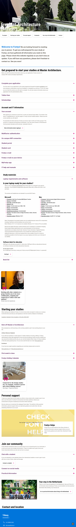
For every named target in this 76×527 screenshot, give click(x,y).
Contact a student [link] (8, 463)
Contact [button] (60, 35)
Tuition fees (6, 95)
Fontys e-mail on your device (12, 158)
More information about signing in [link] (13, 128)
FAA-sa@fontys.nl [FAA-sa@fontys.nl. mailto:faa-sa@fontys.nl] (6, 349)
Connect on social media (10, 468)
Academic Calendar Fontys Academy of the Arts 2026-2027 (15, 317)
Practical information (9, 473)
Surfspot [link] (7, 254)
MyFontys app (7, 162)
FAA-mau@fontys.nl (10, 525)
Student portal (7, 143)
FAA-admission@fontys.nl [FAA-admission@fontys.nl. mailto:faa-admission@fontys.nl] (17, 349)
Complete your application (11, 83)
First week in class (8, 353)
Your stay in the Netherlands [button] (49, 35)
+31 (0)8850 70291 (10, 522)
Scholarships (6, 100)
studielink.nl (42, 86)
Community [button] (36, 35)
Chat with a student (8, 454)
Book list (6, 260)
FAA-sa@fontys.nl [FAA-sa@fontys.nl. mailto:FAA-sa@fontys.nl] (39, 340)
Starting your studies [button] (15, 35)
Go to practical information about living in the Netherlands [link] (55, 491)
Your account (6, 111)
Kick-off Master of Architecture (13, 325)
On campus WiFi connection (11, 138)
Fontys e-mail (6, 153)
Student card (6, 148)
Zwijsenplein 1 (6, 517)
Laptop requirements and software (15, 179)
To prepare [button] (4, 35)
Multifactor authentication (11, 133)
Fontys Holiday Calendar (10, 358)
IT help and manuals (9, 167)
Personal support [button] (27, 35)
